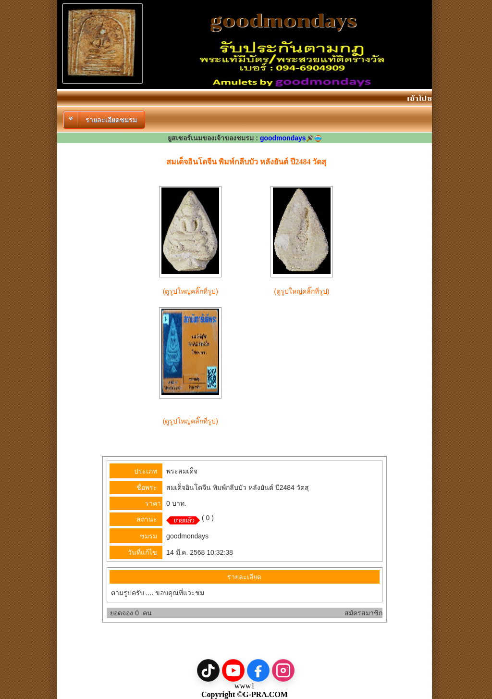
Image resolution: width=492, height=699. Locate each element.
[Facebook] (258, 670)
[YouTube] (233, 670)
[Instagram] (283, 670)
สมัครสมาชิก (363, 613)
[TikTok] (208, 670)
